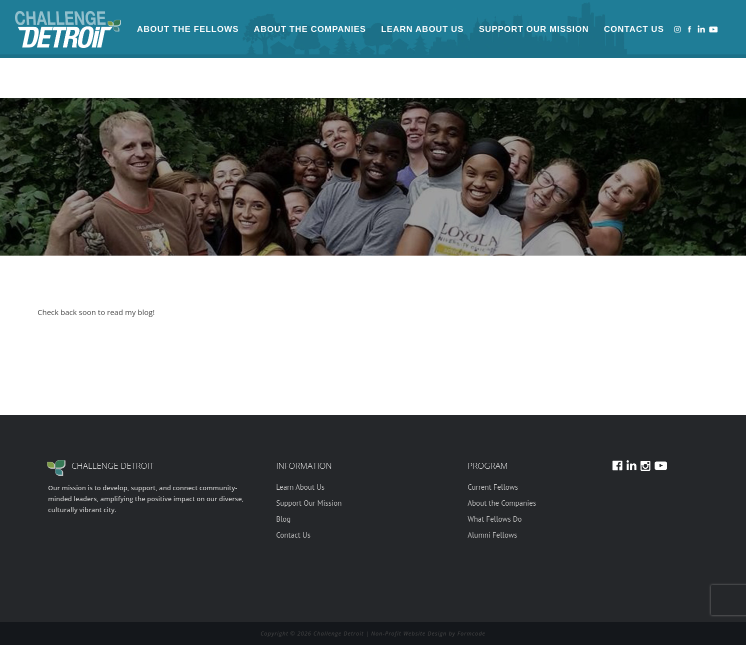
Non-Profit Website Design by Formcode (428, 633)
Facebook (689, 29)
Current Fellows (493, 487)
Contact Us (634, 29)
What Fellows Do (495, 519)
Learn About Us (422, 29)
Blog (283, 519)
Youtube (713, 29)
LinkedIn (701, 29)
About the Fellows (188, 29)
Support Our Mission (534, 29)
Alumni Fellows (492, 535)
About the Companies (310, 29)
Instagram (677, 29)
